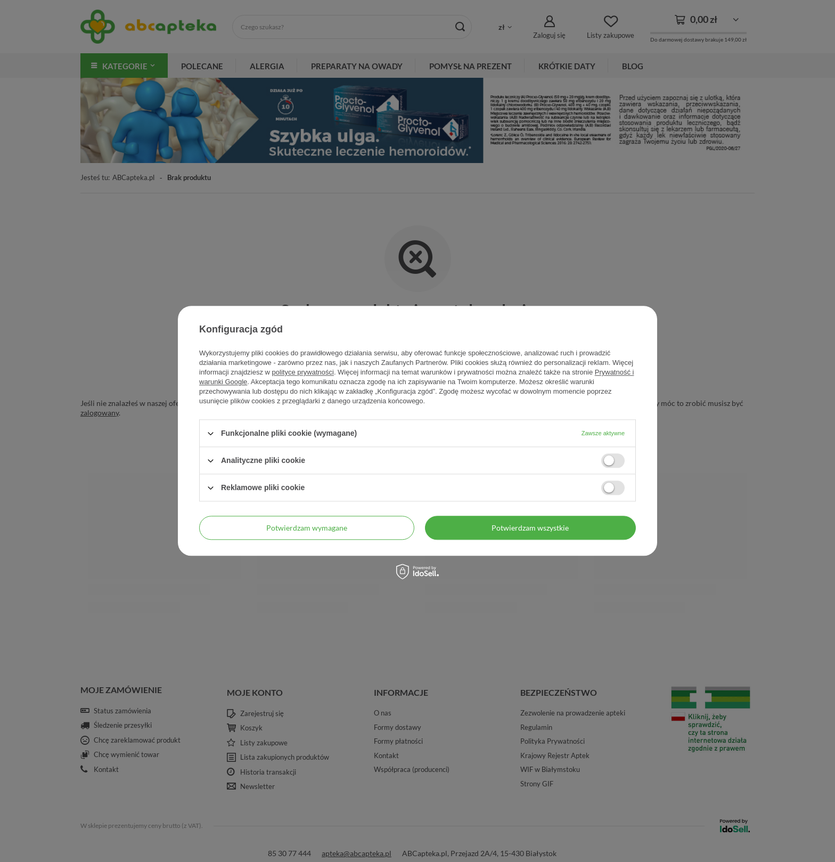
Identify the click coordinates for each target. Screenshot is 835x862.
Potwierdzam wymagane (306, 527)
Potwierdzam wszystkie (530, 527)
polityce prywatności (303, 372)
